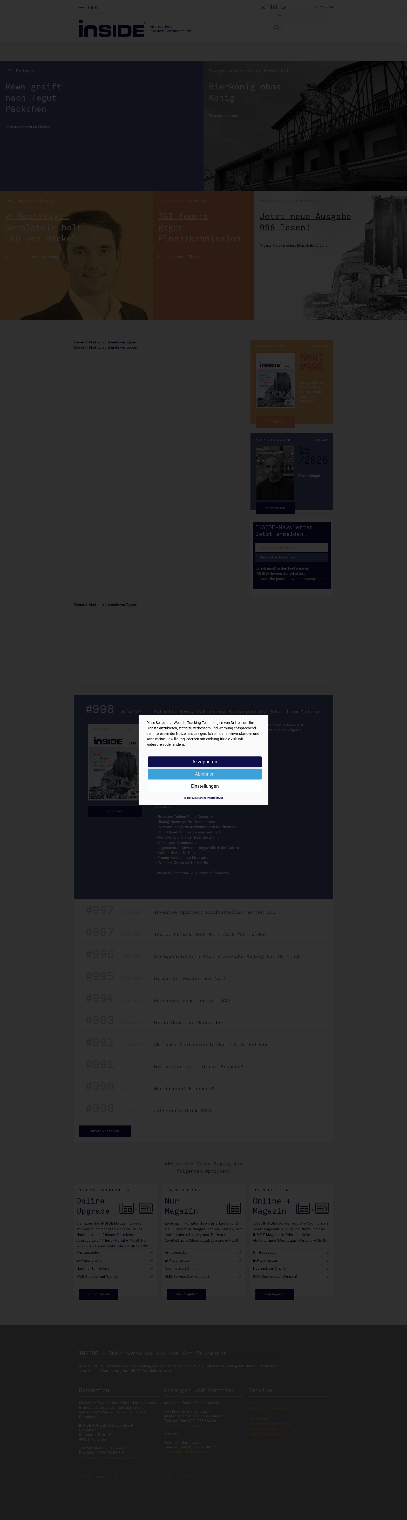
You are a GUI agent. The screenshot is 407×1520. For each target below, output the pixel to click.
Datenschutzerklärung (210, 797)
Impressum (190, 797)
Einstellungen (205, 786)
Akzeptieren (204, 761)
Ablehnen (205, 774)
